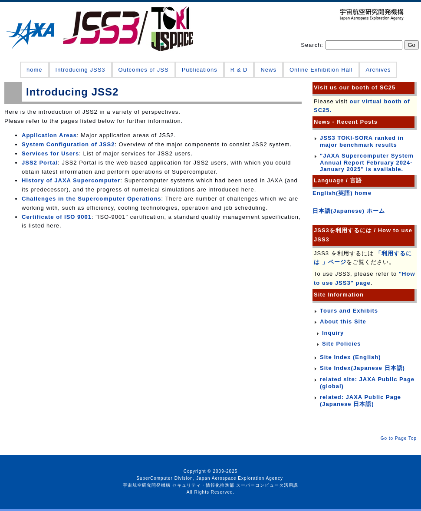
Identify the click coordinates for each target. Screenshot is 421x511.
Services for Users (50, 153)
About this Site (343, 321)
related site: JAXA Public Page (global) (367, 382)
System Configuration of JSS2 (68, 144)
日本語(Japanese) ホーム (348, 211)
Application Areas (49, 135)
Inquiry (333, 333)
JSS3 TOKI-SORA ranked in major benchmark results (362, 141)
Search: (313, 45)
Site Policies (341, 343)
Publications (199, 69)
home (34, 69)
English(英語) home (342, 193)
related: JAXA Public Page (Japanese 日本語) (360, 400)
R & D (239, 69)
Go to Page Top (399, 438)
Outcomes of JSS (143, 69)
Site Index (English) (350, 357)
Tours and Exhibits (349, 310)
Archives (378, 69)
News (268, 69)
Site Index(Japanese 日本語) (362, 368)
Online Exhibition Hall (321, 69)
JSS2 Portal (40, 162)
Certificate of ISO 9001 (57, 217)
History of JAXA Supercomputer (71, 180)
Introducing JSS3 (80, 69)
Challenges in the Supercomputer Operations (91, 198)
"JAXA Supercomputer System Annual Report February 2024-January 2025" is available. (367, 162)
